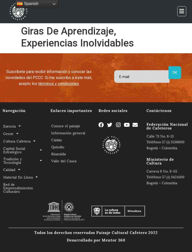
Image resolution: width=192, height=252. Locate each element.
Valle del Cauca (63, 160)
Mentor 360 (114, 240)
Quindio (57, 146)
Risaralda (58, 153)
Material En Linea (21, 177)
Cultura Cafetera (20, 141)
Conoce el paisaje (65, 125)
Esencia (13, 126)
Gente (12, 133)
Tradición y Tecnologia (24, 160)
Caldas (56, 139)
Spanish (27, 4)
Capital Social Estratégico (24, 150)
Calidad (13, 169)
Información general (68, 132)
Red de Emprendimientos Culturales (18, 188)
